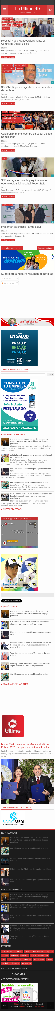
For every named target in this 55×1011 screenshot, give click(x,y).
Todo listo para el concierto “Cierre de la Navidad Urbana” (30, 654)
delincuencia (14, 963)
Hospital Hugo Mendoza (11, 22)
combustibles (43, 955)
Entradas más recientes (11, 248)
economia (14, 955)
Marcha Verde (39, 959)
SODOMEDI (7, 72)
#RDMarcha (26, 963)
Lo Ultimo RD (27, 8)
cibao (10, 959)
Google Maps (14, 112)
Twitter (49, 959)
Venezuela (27, 959)
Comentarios (8, 283)
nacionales (18, 952)
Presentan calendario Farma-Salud (21, 226)
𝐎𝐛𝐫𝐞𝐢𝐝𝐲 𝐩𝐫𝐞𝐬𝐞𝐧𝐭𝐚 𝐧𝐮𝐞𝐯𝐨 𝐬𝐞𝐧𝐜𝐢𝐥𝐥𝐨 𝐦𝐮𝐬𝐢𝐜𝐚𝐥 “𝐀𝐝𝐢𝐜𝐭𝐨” (29, 482)
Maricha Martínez (9, 121)
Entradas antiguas (45, 248)
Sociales (5, 28)
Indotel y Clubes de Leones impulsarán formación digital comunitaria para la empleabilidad (30, 664)
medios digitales (21, 65)
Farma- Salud (7, 205)
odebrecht (24, 955)
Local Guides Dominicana (12, 118)
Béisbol (5, 963)
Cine (3, 959)
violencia (17, 959)
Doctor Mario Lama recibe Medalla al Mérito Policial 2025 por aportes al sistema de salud (25, 746)
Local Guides (20, 115)
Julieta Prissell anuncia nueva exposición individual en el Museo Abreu (31, 456)
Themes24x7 (39, 1006)
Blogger (23, 1006)
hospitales (6, 25)
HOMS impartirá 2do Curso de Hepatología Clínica (30, 869)
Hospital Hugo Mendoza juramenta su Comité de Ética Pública (23, 42)
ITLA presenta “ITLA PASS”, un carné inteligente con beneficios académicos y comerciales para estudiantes (31, 496)
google (5, 112)
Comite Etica (7, 19)
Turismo (5, 955)
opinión (50, 952)
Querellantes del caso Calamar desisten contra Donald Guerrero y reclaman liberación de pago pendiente (29, 441)
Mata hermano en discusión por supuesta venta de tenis (30, 633)
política (33, 955)
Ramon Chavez (8, 68)
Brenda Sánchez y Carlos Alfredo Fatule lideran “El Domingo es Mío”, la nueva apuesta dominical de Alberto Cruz (30, 645)
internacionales (39, 952)
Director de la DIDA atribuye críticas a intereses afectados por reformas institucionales (29, 623)
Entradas (6, 278)
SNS (4, 158)
